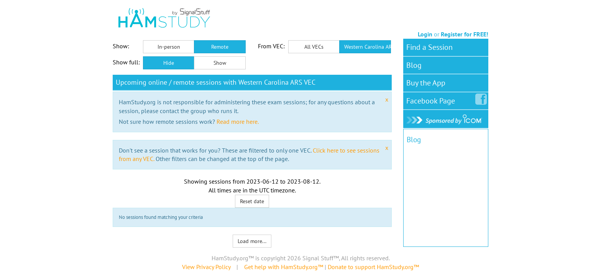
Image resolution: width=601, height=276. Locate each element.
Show (219, 62)
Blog (414, 65)
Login (425, 34)
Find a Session (429, 47)
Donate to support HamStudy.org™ (373, 267)
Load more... (252, 241)
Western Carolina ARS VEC (367, 46)
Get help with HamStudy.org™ (283, 267)
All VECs (313, 46)
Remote (219, 46)
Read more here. (238, 121)
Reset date (252, 201)
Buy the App (425, 83)
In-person (169, 46)
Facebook (432, 99)
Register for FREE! (464, 34)
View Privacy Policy (206, 267)
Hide (168, 62)
